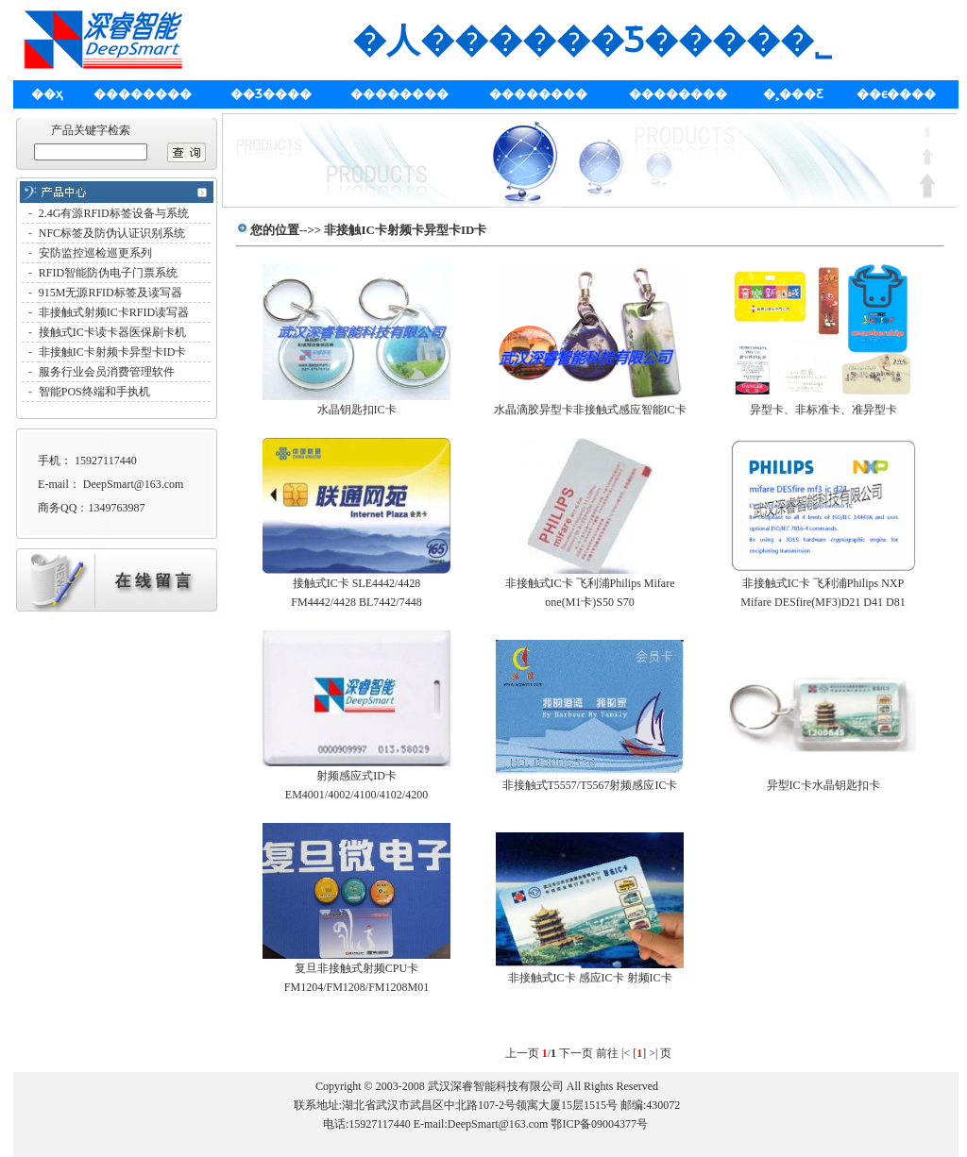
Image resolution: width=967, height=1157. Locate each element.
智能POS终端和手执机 (94, 391)
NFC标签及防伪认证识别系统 (112, 233)
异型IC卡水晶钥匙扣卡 (823, 785)
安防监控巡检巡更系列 (95, 253)
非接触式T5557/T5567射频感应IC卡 (590, 785)
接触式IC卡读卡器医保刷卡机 (112, 332)
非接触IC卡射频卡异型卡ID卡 (113, 352)
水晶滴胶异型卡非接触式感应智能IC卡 (590, 409)
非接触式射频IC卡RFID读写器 (114, 312)
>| (653, 1053)
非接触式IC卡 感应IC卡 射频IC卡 (590, 977)
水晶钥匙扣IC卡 (357, 409)
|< (625, 1053)
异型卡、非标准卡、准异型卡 (823, 409)
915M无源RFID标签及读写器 (110, 292)
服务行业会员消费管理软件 (107, 371)
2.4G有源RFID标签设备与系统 (114, 213)
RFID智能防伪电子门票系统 (108, 272)
